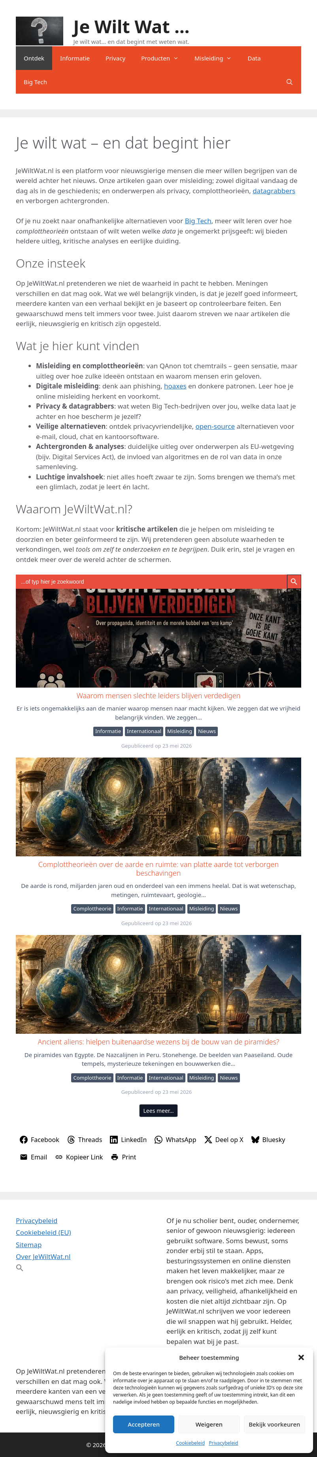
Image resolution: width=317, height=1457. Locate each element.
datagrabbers (274, 190)
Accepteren (144, 1424)
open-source (215, 426)
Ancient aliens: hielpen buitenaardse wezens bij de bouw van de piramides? (158, 984)
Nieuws (207, 731)
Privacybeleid (223, 1443)
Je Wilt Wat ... (132, 26)
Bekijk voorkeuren (274, 1424)
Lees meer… (158, 1110)
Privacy (115, 58)
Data (253, 58)
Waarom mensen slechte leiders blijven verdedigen (158, 637)
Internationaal (144, 731)
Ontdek (34, 58)
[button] (301, 1357)
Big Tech (35, 82)
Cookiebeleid (190, 1443)
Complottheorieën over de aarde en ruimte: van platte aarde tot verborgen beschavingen (158, 806)
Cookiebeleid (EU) (43, 1232)
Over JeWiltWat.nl (43, 1256)
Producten (164, 58)
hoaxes (175, 385)
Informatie (75, 58)
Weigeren (209, 1424)
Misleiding (217, 58)
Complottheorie (92, 908)
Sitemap (29, 1244)
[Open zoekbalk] (289, 82)
